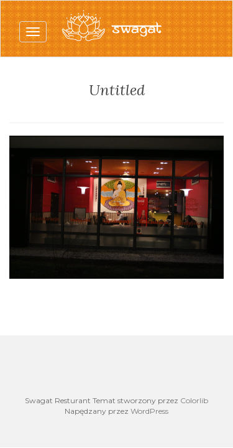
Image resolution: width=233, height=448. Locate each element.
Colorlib (194, 400)
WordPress (149, 411)
